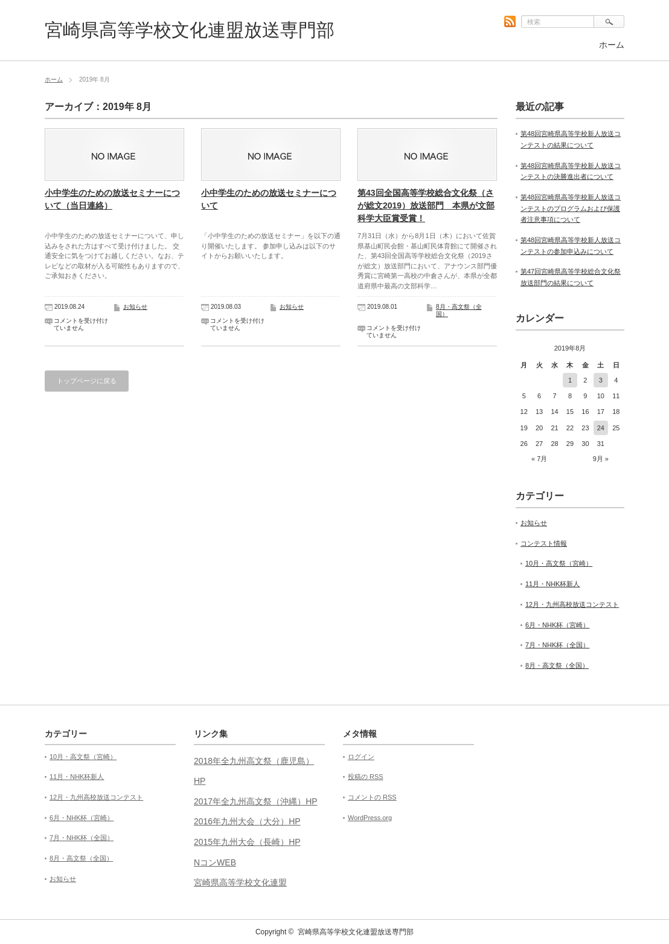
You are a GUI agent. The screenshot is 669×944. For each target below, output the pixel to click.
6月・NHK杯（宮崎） (557, 625)
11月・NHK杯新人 (552, 583)
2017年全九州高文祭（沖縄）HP (256, 801)
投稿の (365, 776)
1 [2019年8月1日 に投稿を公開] (570, 380)
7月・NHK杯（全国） (557, 644)
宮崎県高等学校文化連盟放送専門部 (189, 30)
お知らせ (135, 306)
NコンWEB (215, 862)
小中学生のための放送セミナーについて (268, 199)
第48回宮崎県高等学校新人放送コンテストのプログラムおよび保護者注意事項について (570, 208)
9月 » (601, 458)
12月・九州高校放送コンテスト (572, 604)
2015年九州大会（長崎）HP (247, 842)
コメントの (372, 797)
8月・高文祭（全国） (557, 665)
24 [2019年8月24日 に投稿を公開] (600, 428)
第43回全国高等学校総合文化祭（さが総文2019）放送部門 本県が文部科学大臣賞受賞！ (426, 205)
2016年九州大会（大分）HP (247, 821)
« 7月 (539, 458)
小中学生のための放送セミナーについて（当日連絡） (112, 199)
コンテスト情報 (543, 543)
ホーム (611, 45)
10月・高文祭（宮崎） (558, 563)
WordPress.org (370, 817)
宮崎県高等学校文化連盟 (240, 882)
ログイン (361, 756)
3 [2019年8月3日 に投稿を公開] (601, 380)
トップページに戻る (87, 380)
